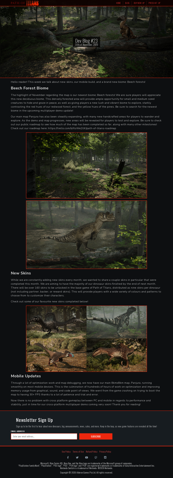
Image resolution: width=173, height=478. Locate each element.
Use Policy (66, 451)
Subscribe (96, 436)
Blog (127, 3)
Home (118, 3)
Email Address (18, 431)
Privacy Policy (105, 451)
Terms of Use (78, 451)
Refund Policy (91, 451)
